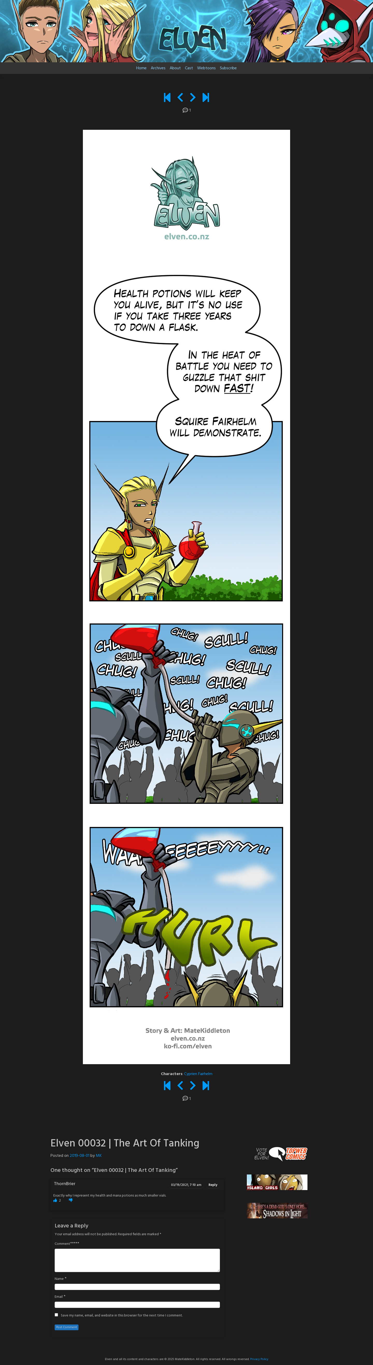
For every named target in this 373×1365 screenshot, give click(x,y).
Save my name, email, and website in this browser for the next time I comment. (122, 1315)
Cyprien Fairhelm (198, 1074)
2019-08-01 (79, 1155)
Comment (62, 1244)
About (175, 68)
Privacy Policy (259, 1359)
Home (141, 68)
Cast (189, 68)
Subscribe (228, 68)
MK (99, 1155)
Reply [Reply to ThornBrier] (213, 1185)
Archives (158, 68)
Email (59, 1297)
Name (59, 1279)
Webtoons (206, 68)
